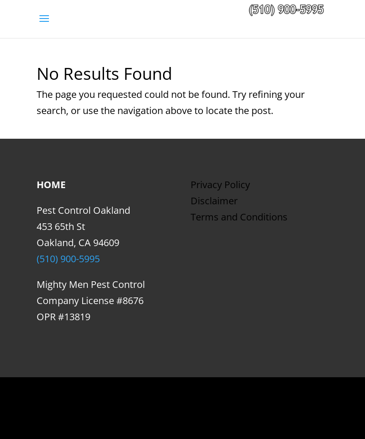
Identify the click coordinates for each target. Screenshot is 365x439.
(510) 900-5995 (68, 258)
